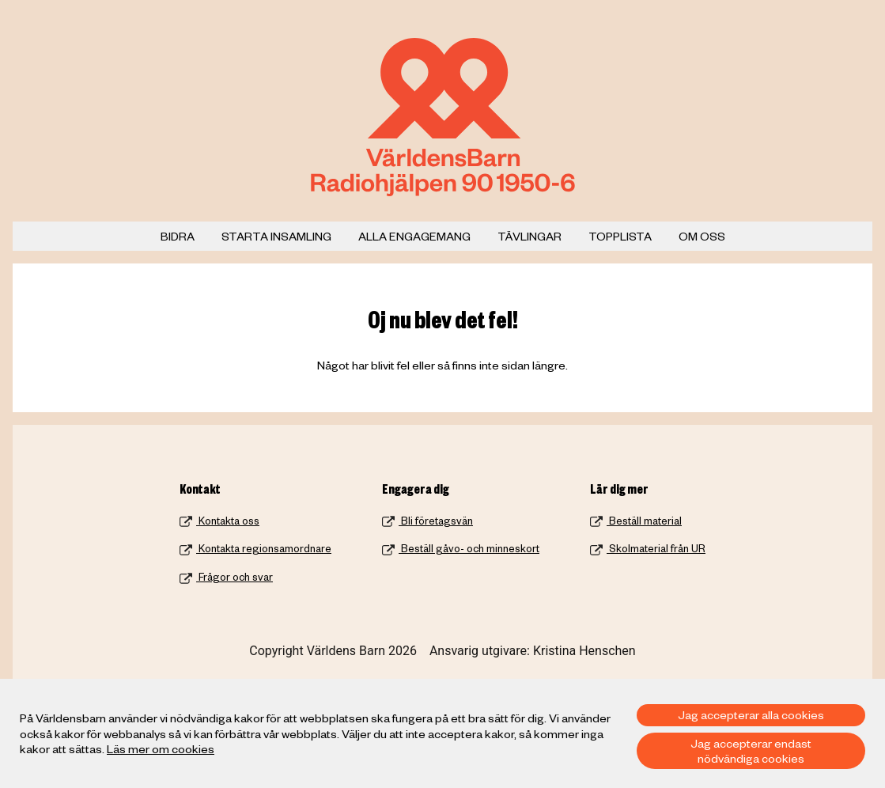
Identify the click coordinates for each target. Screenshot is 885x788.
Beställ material (636, 520)
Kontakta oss (219, 520)
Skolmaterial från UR (647, 548)
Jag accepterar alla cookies (751, 714)
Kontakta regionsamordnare (255, 548)
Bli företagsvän (427, 520)
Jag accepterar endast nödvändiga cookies (750, 750)
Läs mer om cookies (160, 748)
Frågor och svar (226, 576)
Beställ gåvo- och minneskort (460, 548)
